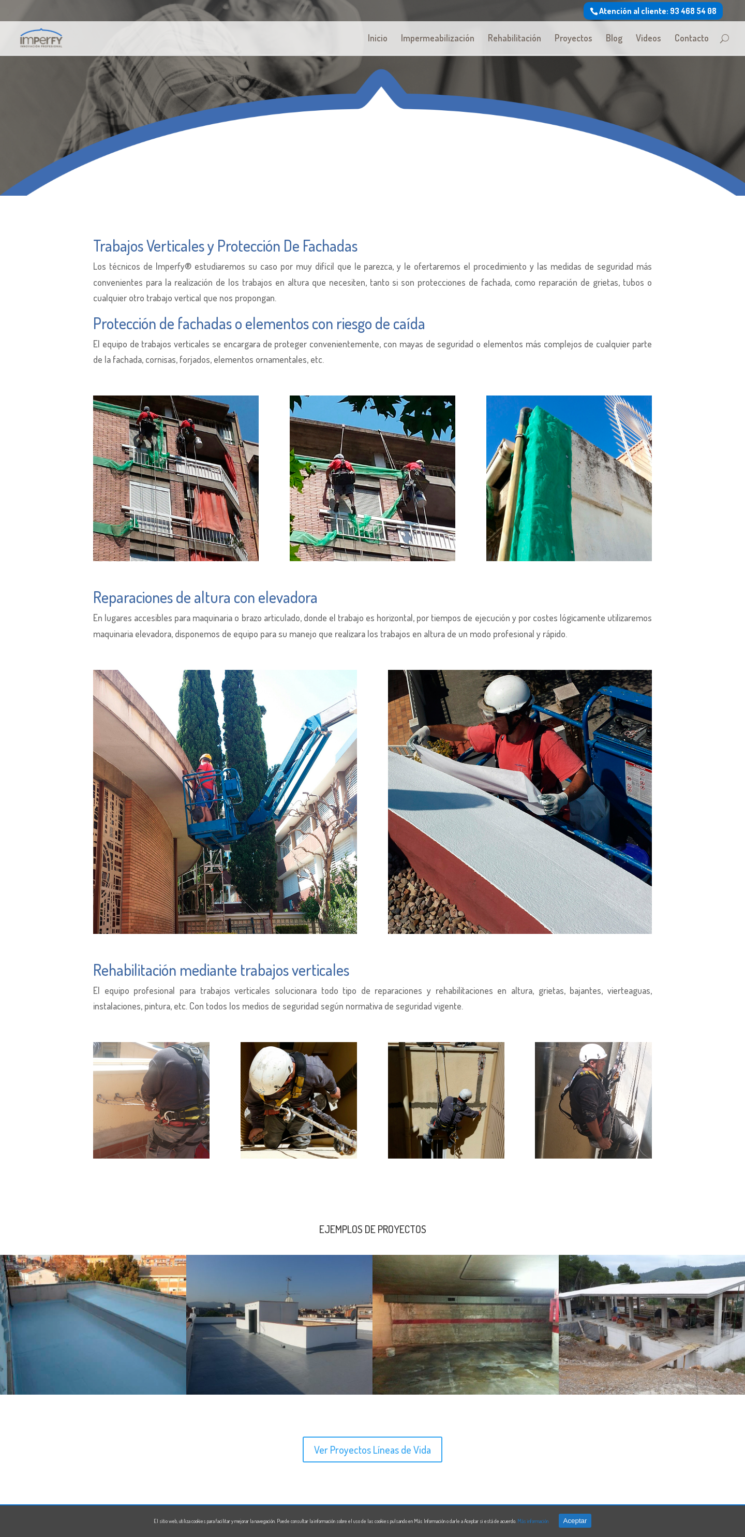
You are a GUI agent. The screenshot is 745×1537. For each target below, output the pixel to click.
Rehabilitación (514, 38)
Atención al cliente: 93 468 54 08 (658, 11)
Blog (614, 38)
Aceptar (575, 1521)
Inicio (378, 38)
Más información (532, 1521)
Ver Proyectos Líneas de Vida (372, 1449)
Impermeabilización (437, 38)
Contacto (692, 38)
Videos (648, 38)
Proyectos (573, 38)
